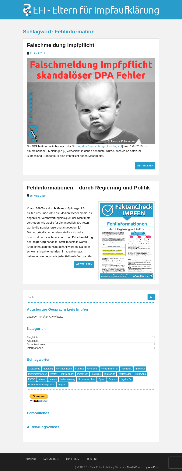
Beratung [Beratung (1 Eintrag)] (48, 368)
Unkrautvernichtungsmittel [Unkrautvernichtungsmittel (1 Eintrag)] (41, 384)
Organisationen (36, 344)
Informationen (35, 347)
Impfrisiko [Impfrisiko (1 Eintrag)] (96, 374)
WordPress (153, 467)
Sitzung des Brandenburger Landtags (95, 146)
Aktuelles (32, 340)
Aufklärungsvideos (43, 427)
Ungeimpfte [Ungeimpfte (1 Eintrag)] (125, 379)
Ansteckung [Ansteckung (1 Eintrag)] (34, 368)
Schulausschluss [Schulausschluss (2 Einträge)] (86, 379)
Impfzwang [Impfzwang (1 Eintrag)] (140, 374)
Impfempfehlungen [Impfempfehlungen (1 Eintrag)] (37, 374)
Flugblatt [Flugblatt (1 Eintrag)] (79, 368)
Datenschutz (51, 459)
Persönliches (38, 413)
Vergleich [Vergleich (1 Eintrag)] (62, 384)
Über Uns (91, 459)
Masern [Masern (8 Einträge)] (42, 379)
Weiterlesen (145, 165)
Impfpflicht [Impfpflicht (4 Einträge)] (82, 374)
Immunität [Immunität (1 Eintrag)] (140, 368)
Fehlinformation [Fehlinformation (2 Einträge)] (64, 368)
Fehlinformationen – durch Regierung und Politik (88, 188)
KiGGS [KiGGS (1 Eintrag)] (31, 379)
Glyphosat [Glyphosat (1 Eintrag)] (92, 368)
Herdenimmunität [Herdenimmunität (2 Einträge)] (109, 368)
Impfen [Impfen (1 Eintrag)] (53, 374)
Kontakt (31, 459)
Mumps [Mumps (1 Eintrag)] (53, 379)
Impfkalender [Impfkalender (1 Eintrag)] (67, 374)
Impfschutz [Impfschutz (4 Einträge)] (109, 374)
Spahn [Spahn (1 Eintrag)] (102, 379)
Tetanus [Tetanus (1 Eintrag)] (113, 379)
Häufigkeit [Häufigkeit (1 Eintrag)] (126, 368)
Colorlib (131, 467)
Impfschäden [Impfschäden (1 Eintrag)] (124, 374)
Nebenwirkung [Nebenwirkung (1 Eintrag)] (67, 379)
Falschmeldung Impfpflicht (60, 45)
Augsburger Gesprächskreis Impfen (57, 309)
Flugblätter (33, 337)
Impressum (72, 459)
